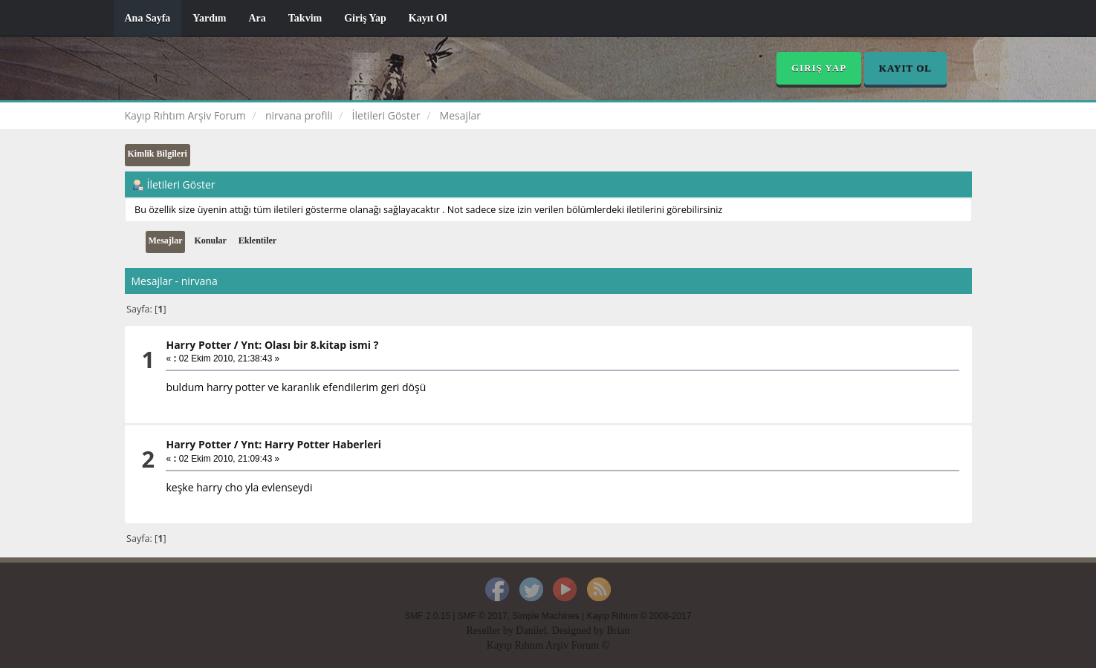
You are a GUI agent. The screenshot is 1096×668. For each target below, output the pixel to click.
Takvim (305, 18)
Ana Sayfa (148, 18)
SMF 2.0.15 (427, 616)
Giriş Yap (365, 18)
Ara (256, 18)
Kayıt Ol (428, 18)
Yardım (209, 18)
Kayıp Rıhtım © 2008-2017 (638, 616)
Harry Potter (198, 345)
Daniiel (531, 630)
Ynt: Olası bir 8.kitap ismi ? (309, 345)
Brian (617, 630)
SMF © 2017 (483, 616)
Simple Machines (546, 616)
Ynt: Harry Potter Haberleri (311, 444)
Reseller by (491, 630)
